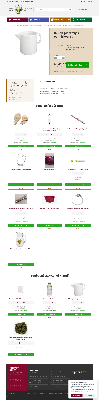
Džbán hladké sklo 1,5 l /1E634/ (21, 169)
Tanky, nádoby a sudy (49, 25)
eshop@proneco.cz (13, 1)
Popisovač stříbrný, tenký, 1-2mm (78, 129)
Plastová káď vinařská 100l (49, 208)
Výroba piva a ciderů (62, 19)
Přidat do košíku (77, 65)
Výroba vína (16, 19)
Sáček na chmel (21, 129)
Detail (21, 149)
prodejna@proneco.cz (58, 376)
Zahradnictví (81, 19)
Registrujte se (57, 71)
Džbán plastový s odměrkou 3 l (78, 299)
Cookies (67, 393)
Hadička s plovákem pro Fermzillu (78, 208)
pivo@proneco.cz (15, 99)
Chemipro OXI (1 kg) (49, 299)
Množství (56, 55)
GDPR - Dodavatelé (39, 393)
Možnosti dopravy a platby (55, 393)
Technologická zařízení (35, 25)
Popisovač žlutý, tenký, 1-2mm (78, 169)
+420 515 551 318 (56, 374)
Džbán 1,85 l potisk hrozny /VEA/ (21, 249)
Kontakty (90, 1)
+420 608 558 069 (27, 1)
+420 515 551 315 (34, 372)
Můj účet (83, 1)
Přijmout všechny (76, 395)
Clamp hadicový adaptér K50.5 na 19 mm (21, 209)
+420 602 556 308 (15, 97)
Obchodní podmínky (12, 393)
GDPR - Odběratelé (26, 393)
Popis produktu (49, 82)
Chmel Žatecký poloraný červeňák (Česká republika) (21, 338)
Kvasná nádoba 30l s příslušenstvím (21, 299)
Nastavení (89, 395)
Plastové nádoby (62, 25)
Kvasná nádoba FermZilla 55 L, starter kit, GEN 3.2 (49, 129)
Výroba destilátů (39, 19)
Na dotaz (21, 184)
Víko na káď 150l (49, 169)
